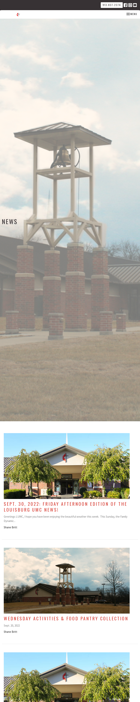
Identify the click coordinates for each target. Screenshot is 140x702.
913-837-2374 (112, 5)
